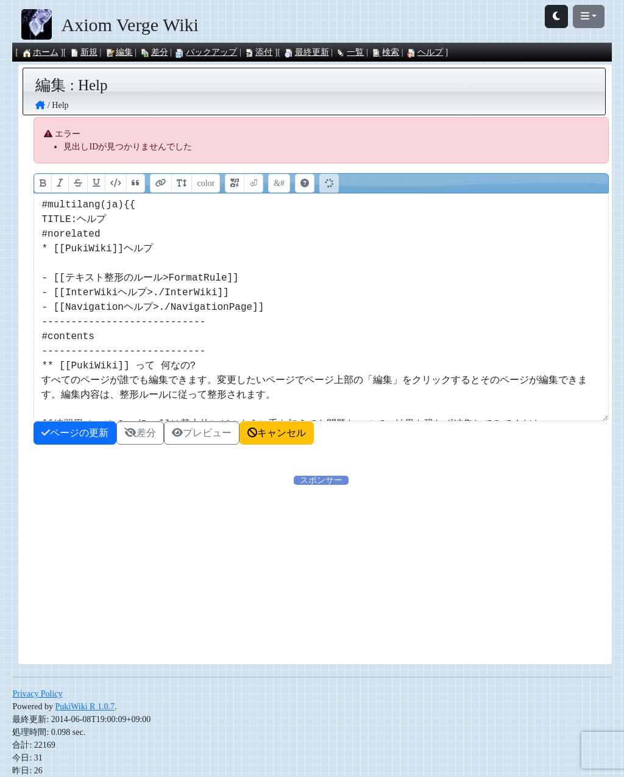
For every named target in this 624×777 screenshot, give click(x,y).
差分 (154, 52)
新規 (83, 52)
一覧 (350, 52)
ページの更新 (74, 433)
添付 (258, 52)
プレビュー (202, 433)
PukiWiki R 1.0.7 (84, 706)
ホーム (40, 52)
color (205, 183)
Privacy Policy (37, 693)
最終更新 (306, 52)
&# (279, 183)
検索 (385, 52)
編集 (119, 52)
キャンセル (276, 433)
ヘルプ (424, 52)
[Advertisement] (321, 572)
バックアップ (206, 52)
